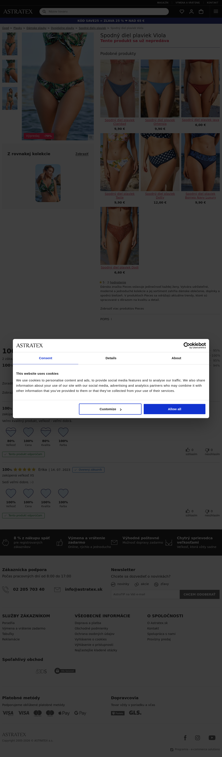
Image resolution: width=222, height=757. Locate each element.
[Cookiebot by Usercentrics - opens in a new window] (187, 345)
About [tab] (176, 358)
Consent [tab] (45, 358)
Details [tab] (111, 358)
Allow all (174, 409)
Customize (110, 409)
